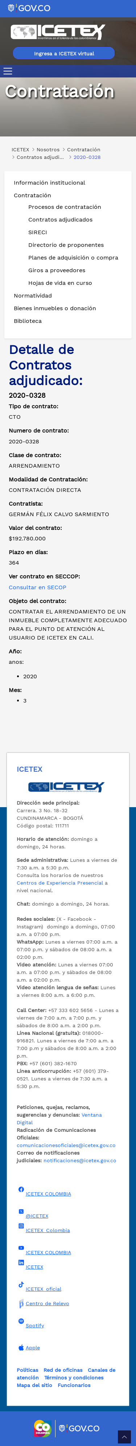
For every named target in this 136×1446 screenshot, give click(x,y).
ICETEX (30, 1265)
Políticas (27, 1370)
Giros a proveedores (56, 270)
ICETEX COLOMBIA (44, 1191)
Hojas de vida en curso (60, 282)
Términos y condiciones (73, 1377)
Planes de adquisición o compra (73, 257)
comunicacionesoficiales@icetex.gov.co (66, 1145)
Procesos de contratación (64, 206)
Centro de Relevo (43, 1303)
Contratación (32, 195)
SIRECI (37, 232)
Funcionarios (74, 1385)
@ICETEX (32, 1214)
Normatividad (33, 295)
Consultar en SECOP (37, 587)
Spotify (30, 1323)
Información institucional (49, 182)
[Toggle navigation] (9, 71)
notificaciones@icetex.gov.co (80, 1160)
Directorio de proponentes (66, 244)
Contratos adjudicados (60, 219)
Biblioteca (28, 320)
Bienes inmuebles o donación (55, 308)
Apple (28, 1347)
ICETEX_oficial (39, 1287)
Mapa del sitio (34, 1385)
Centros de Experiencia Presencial (60, 883)
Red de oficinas (63, 1370)
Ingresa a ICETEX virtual (64, 53)
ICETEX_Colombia (43, 1228)
